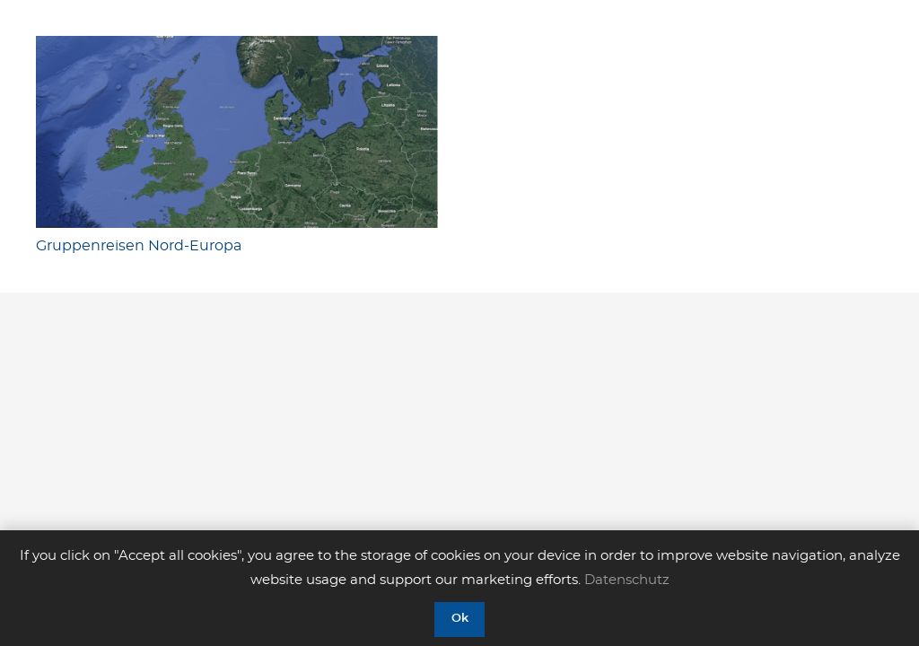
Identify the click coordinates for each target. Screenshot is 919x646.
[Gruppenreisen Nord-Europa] (237, 132)
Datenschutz (627, 580)
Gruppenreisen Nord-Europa (138, 246)
